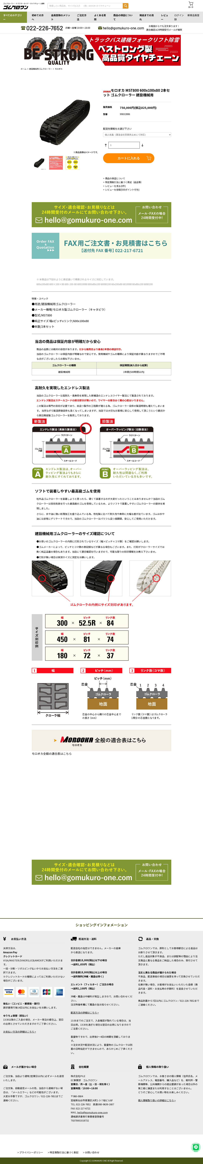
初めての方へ (38, 17)
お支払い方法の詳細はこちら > (19, 1031)
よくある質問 (100, 17)
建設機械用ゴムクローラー (40, 68)
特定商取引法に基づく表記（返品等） (124, 182)
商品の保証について (122, 17)
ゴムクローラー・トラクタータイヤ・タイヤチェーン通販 (23, 3)
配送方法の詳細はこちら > (85, 1012)
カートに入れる (129, 158)
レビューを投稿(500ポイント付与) (122, 189)
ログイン (179, 15)
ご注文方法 (81, 17)
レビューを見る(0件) (115, 186)
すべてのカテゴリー (12, 17)
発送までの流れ (146, 17)
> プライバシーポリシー (30, 1152)
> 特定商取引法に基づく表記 (63, 1152)
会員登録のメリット (60, 17)
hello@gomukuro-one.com (123, 28)
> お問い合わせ (91, 1152)
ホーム (23, 68)
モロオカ (58, 68)
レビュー (164, 17)
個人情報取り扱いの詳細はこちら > (157, 1100)
